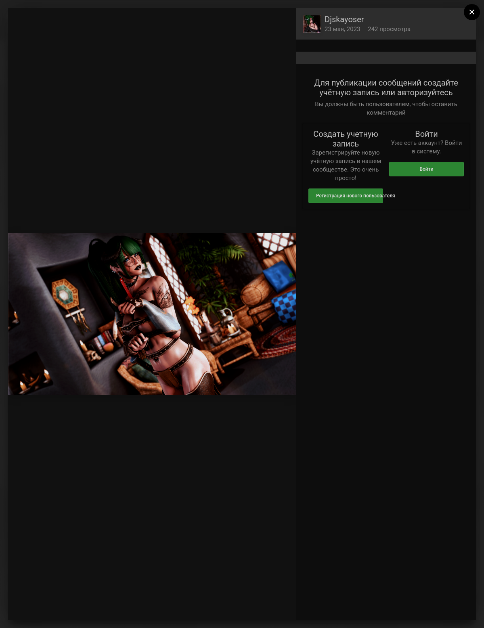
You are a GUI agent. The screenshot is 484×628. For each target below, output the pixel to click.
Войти (426, 169)
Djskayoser (344, 19)
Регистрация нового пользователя (349, 196)
